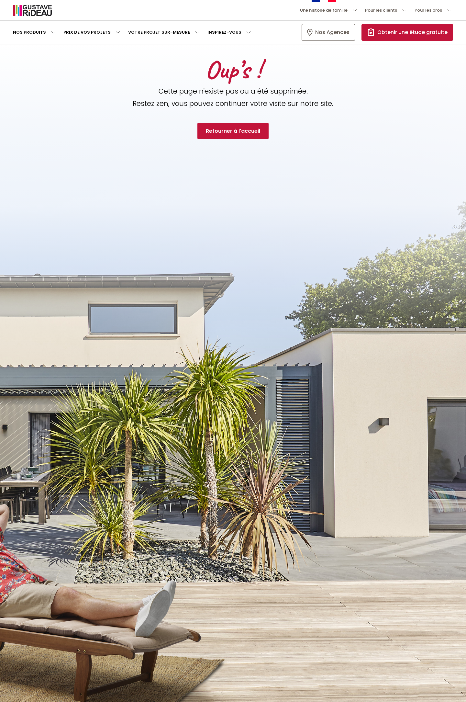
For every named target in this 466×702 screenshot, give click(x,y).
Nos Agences (332, 32)
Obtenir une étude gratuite (412, 32)
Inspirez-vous (224, 32)
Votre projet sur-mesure (159, 32)
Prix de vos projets (87, 32)
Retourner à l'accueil (233, 131)
